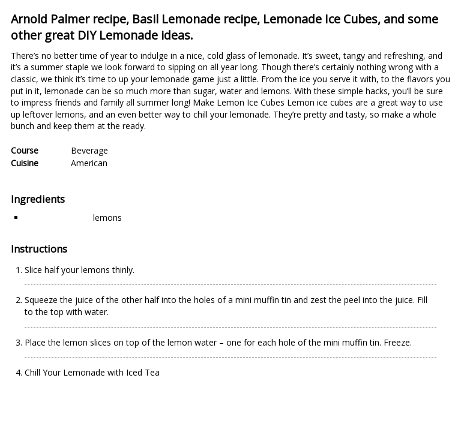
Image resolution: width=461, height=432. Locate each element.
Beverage (89, 150)
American (89, 163)
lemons (107, 217)
